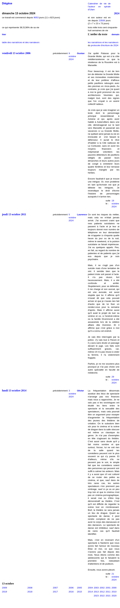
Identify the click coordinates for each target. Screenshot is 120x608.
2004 (90, 587)
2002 (102, 587)
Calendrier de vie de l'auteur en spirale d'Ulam (99, 6)
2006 (71, 587)
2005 (79, 587)
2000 (114, 587)
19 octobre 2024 (115, 203)
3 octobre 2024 (72, 393)
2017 (55, 591)
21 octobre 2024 (115, 577)
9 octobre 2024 (72, 56)
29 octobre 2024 (115, 379)
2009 (4, 587)
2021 (108, 595)
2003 (96, 587)
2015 (79, 591)
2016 (71, 591)
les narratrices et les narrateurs (103, 42)
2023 (96, 595)
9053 (36, 17)
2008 (29, 587)
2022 (102, 595)
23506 (102, 20)
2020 (114, 595)
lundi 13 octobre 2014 (14, 390)
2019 (4, 591)
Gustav (80, 53)
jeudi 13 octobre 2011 (14, 214)
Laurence (82, 214)
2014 (90, 591)
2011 (108, 591)
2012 (102, 591)
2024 (116, 13)
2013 (96, 591)
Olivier (80, 390)
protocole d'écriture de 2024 (104, 45)
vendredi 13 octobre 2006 (16, 53)
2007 (55, 587)
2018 (29, 591)
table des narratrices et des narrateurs (20, 42)
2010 (114, 591)
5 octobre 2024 (72, 217)
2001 (108, 587)
